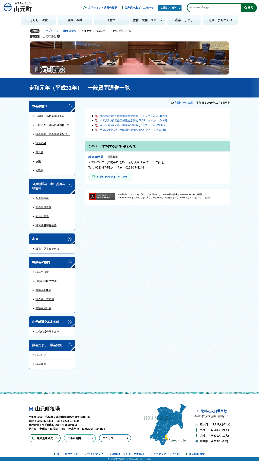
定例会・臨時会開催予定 (50, 116)
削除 (58, 36)
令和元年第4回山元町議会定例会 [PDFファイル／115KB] (133, 116)
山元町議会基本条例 (45, 322)
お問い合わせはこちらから (113, 176)
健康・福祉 (75, 20)
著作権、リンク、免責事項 (128, 454)
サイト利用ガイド (67, 454)
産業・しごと (184, 20)
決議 (38, 161)
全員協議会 (42, 198)
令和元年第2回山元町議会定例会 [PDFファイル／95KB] (132, 125)
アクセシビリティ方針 (166, 454)
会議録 (39, 170)
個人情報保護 (197, 454)
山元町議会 (69, 30)
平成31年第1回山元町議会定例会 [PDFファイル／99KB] (133, 129)
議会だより (42, 355)
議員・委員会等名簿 (47, 248)
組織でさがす (169, 7)
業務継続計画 (43, 308)
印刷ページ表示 (183, 102)
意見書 (39, 152)
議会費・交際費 (45, 299)
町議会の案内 (41, 262)
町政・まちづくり (220, 20)
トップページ (51, 30)
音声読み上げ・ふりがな (139, 7)
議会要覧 (41, 364)
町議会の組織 (43, 290)
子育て (111, 20)
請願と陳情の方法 (46, 281)
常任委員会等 (43, 207)
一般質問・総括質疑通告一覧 (53, 125)
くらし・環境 (39, 20)
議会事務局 (95, 157)
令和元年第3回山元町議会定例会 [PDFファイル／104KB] (133, 120)
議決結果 (41, 143)
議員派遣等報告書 (46, 225)
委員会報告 (42, 216)
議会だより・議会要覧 (47, 345)
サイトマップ (95, 454)
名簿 (35, 239)
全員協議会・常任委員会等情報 (48, 186)
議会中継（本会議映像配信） (53, 134)
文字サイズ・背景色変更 (102, 7)
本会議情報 (39, 106)
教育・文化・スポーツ (148, 20)
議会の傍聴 (42, 272)
